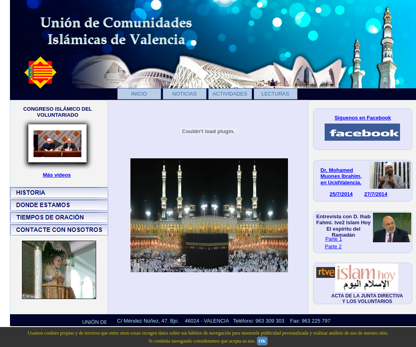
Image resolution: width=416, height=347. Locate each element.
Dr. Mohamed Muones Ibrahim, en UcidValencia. (341, 176)
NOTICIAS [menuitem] (184, 94)
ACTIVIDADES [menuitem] (230, 94)
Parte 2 (333, 246)
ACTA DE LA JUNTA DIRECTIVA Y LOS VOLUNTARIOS (367, 298)
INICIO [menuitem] (139, 94)
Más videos (57, 175)
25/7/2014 (341, 194)
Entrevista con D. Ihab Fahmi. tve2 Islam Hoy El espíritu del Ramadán (343, 225)
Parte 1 (333, 239)
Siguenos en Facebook (363, 118)
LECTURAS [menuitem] (275, 94)
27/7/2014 (375, 194)
